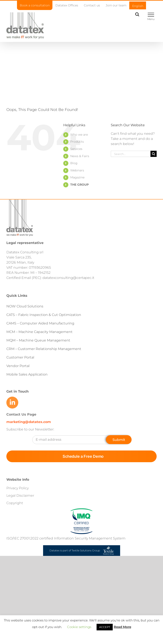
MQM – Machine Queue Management (38, 340)
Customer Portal (20, 357)
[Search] (153, 154)
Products (77, 141)
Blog (73, 163)
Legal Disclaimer (20, 495)
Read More (122, 627)
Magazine (77, 177)
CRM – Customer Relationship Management (43, 349)
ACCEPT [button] (104, 627)
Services (76, 149)
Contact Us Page (21, 414)
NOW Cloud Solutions (24, 306)
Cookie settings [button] (79, 627)
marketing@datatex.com (28, 422)
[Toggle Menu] (151, 15)
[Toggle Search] (137, 14)
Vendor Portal (18, 366)
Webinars (77, 170)
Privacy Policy (17, 488)
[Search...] (130, 154)
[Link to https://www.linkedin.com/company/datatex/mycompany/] (12, 403)
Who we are (79, 134)
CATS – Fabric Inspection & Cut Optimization (43, 315)
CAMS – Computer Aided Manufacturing (40, 323)
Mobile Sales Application (27, 374)
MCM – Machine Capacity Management (39, 332)
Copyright (14, 503)
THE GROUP (79, 184)
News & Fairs (79, 156)
